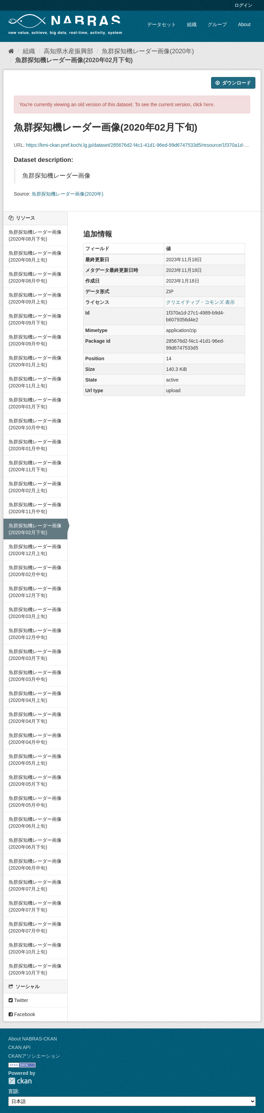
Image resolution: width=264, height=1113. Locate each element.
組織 (192, 24)
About (244, 24)
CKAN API (19, 1047)
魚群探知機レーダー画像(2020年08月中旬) (35, 277)
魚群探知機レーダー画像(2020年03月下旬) (35, 655)
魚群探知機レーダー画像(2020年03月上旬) (35, 613)
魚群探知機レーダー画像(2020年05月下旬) (35, 780)
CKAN (20, 1080)
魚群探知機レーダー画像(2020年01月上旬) (35, 361)
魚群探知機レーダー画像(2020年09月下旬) (35, 319)
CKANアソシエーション (34, 1056)
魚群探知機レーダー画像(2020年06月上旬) (35, 822)
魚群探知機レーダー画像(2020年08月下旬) (35, 235)
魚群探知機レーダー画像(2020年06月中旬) (35, 864)
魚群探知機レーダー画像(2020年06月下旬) (35, 843)
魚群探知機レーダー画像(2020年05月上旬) (35, 759)
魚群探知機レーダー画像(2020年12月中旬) (35, 634)
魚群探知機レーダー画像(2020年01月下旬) (35, 403)
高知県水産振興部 (68, 51)
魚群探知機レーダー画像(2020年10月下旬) (35, 969)
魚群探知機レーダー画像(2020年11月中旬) (35, 508)
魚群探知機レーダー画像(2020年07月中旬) (35, 927)
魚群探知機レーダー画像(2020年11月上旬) (35, 382)
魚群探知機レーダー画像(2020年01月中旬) (35, 445)
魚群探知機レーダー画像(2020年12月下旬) (35, 592)
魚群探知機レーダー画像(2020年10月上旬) (35, 948)
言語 (13, 1091)
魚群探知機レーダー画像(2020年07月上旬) (35, 885)
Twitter (18, 1000)
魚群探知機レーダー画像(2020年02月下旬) (74, 60)
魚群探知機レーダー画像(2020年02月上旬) (35, 487)
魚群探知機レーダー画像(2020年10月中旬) (35, 424)
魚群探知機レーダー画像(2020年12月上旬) (35, 550)
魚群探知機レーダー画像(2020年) (148, 51)
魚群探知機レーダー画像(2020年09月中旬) (35, 340)
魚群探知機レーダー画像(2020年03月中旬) (35, 676)
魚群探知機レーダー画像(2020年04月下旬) (35, 718)
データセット (161, 24)
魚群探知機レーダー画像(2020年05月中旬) (35, 801)
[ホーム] (11, 51)
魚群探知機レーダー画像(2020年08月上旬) (35, 256)
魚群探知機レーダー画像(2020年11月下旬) (35, 466)
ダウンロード (233, 83)
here (208, 104)
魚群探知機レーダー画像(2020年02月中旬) (35, 571)
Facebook (22, 1014)
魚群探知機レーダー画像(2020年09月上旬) (35, 298)
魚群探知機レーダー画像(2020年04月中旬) (35, 738)
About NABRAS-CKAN (32, 1039)
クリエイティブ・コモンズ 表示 (200, 302)
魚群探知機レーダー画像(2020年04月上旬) (35, 697)
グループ (217, 24)
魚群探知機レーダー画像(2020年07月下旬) (35, 906)
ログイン (243, 5)
